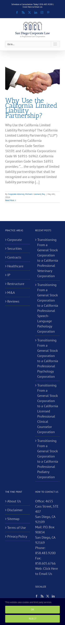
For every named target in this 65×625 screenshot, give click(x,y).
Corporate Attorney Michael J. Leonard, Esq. (26, 194)
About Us (14, 501)
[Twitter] (47, 596)
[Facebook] (36, 596)
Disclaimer (15, 510)
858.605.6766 (45, 563)
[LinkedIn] (53, 596)
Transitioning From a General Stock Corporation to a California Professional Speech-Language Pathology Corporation (47, 308)
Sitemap (13, 519)
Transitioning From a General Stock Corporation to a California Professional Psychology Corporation (47, 358)
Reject (32, 618)
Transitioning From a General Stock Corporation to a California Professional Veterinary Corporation (47, 257)
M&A (11, 292)
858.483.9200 (45, 553)
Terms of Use (16, 527)
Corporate (14, 239)
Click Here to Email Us (32, 7)
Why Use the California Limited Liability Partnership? (31, 108)
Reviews (13, 301)
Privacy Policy (17, 536)
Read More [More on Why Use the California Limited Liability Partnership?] (9, 200)
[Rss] (42, 596)
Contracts (14, 257)
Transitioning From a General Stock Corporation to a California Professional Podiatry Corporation (47, 458)
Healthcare (15, 266)
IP (8, 275)
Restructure (15, 284)
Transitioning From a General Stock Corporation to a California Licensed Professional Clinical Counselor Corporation (47, 408)
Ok (32, 609)
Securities (14, 248)
